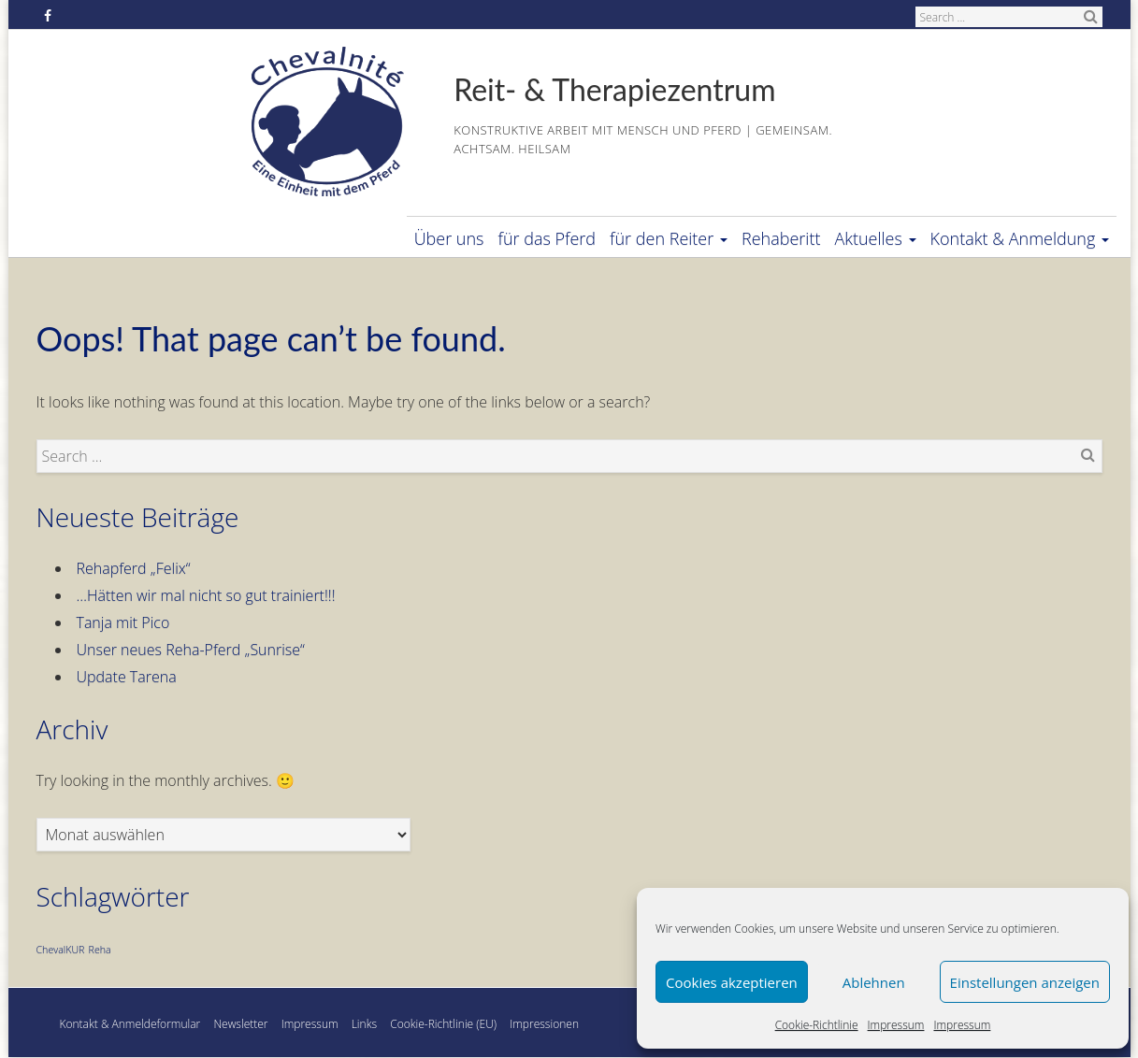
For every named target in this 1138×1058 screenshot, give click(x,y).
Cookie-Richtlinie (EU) (443, 1024)
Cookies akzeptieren (732, 982)
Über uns (449, 238)
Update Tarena (127, 676)
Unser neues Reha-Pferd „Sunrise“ (191, 649)
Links (364, 1024)
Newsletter (240, 1024)
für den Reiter (668, 238)
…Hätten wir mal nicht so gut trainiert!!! (206, 595)
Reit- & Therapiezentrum (614, 89)
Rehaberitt (781, 238)
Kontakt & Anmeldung (1019, 238)
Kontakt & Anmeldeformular (130, 1024)
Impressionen (544, 1024)
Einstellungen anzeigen (1025, 982)
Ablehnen (874, 982)
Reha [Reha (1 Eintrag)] (100, 949)
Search (1091, 16)
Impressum (896, 1025)
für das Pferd (547, 238)
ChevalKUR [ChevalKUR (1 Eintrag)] (60, 949)
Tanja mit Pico (123, 622)
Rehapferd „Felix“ (134, 568)
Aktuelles (874, 238)
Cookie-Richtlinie (816, 1025)
